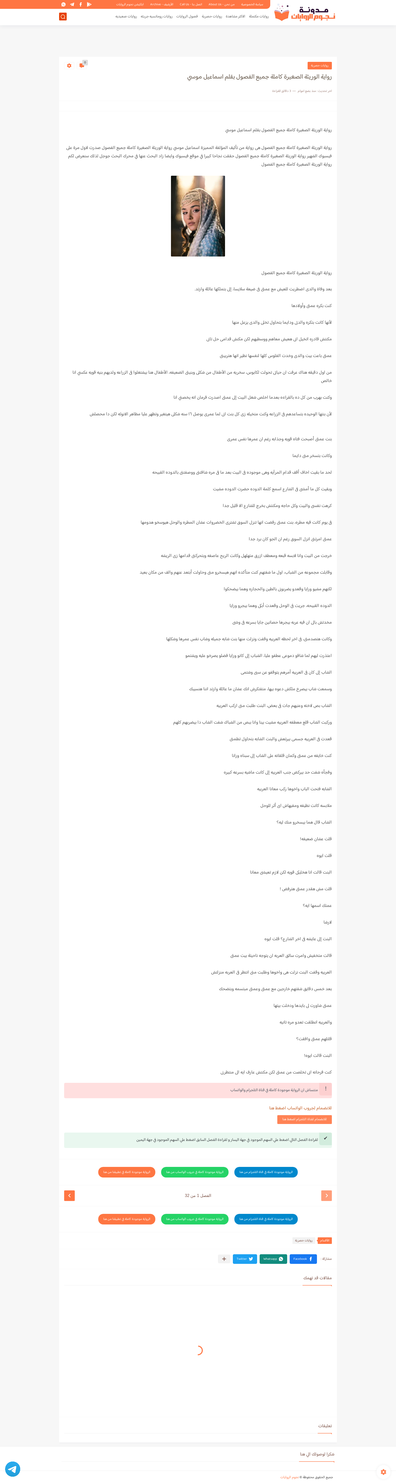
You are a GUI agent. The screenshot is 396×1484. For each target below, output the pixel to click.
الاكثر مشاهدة (235, 17)
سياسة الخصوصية (252, 4)
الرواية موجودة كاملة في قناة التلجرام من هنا (266, 1172)
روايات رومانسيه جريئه (156, 17)
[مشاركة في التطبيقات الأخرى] (224, 1259)
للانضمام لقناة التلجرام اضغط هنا (304, 1119)
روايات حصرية (212, 17)
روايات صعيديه (126, 17)
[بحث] (63, 17)
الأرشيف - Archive (161, 4)
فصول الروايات (187, 17)
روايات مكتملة (259, 17)
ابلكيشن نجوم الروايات (130, 4)
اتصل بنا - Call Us (191, 4)
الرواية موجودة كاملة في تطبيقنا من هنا (126, 1172)
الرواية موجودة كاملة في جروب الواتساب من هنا (195, 1172)
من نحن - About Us (222, 4)
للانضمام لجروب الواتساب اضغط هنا (300, 1108)
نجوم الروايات (289, 1477)
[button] (303, 1259)
